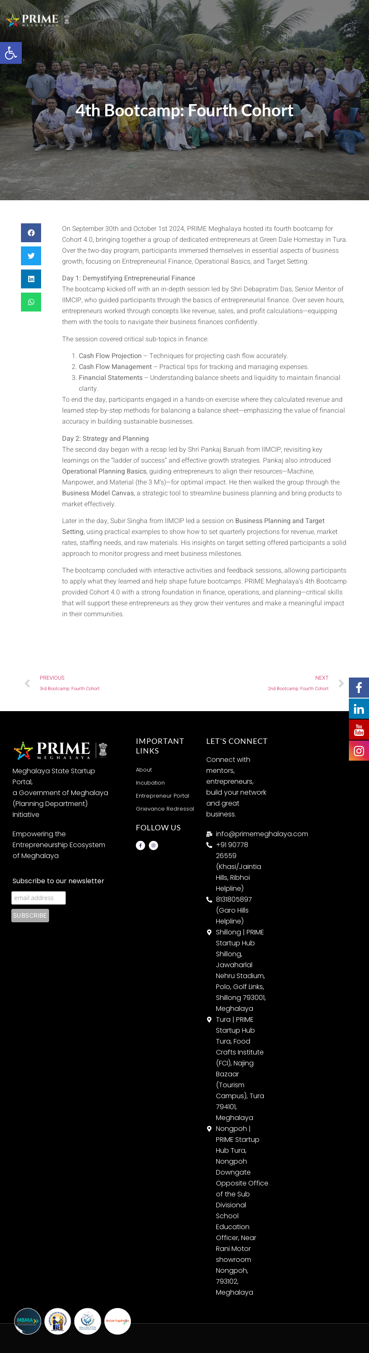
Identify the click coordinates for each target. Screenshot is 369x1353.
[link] (11, 53)
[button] (358, 20)
